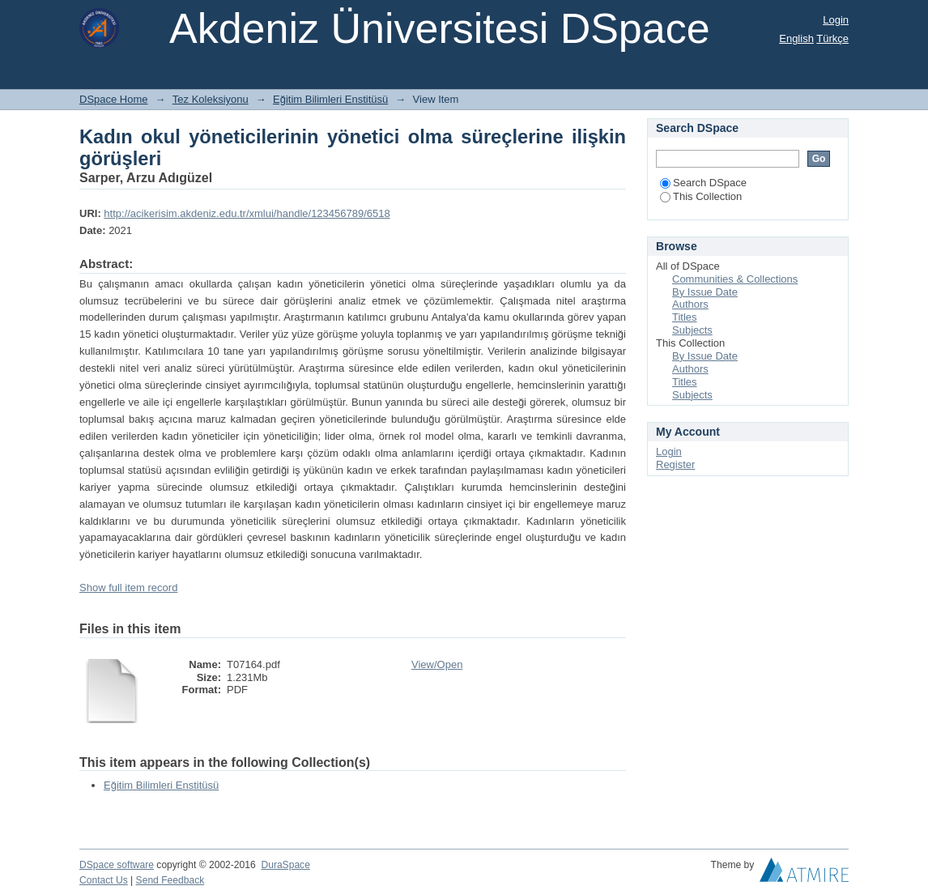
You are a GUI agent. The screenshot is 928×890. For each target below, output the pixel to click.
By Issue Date (705, 292)
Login (836, 20)
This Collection (701, 196)
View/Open (436, 664)
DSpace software (116, 865)
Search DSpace (703, 183)
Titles (684, 317)
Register (675, 464)
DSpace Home (113, 99)
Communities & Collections (735, 279)
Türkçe (832, 38)
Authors (690, 304)
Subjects (692, 330)
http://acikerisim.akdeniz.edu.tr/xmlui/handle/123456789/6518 (247, 213)
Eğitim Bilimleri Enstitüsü (330, 99)
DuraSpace (285, 865)
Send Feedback (170, 880)
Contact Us (103, 880)
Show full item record (128, 587)
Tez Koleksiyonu (210, 99)
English (796, 38)
